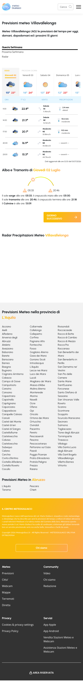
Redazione (50, 586)
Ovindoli (34, 425)
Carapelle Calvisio (12, 414)
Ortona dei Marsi (39, 418)
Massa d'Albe (37, 385)
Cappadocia (9, 410)
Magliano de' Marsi (40, 381)
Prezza (33, 465)
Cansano (7, 392)
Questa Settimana (12, 47)
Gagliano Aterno (39, 352)
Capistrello (8, 399)
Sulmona (63, 425)
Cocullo (6, 469)
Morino (34, 396)
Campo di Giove (11, 381)
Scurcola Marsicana (69, 418)
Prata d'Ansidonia (39, 458)
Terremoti (8, 599)
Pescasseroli (36, 436)
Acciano (6, 326)
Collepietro (36, 333)
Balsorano (7, 352)
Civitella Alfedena (12, 461)
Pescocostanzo (38, 443)
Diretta (6, 605)
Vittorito (62, 465)
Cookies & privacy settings (18, 624)
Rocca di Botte (66, 333)
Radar (5, 56)
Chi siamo (41, 547)
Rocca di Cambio (67, 337)
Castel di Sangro (11, 428)
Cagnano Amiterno (13, 374)
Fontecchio (36, 344)
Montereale (36, 392)
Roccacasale (65, 330)
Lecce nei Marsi (38, 370)
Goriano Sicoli (37, 359)
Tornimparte (65, 436)
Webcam (7, 586)
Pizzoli (33, 450)
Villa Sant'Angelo (67, 454)
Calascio (6, 377)
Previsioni (8, 573)
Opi (32, 410)
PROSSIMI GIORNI (29, 70)
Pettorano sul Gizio (40, 447)
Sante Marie (65, 381)
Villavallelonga (66, 458)
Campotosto (9, 385)
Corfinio (34, 337)
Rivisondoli (63, 326)
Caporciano (8, 406)
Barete (5, 355)
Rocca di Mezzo (67, 341)
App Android (51, 631)
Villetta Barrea (66, 461)
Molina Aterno (38, 388)
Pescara (34, 486)
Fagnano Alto (37, 341)
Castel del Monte (11, 421)
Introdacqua (37, 363)
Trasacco (63, 439)
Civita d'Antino (10, 458)
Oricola (34, 414)
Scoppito (63, 414)
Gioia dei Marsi (38, 355)
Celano (6, 450)
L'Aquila (34, 366)
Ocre (32, 403)
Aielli (4, 330)
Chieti (33, 489)
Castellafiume (10, 432)
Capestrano (8, 396)
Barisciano (7, 359)
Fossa (33, 348)
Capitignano (9, 403)
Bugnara (6, 370)
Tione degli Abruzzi (68, 432)
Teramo (6, 489)
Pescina (34, 439)
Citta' (5, 579)
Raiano (33, 469)
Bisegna (6, 366)
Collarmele (36, 326)
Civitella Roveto (10, 465)
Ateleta (6, 344)
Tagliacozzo (64, 428)
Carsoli (6, 418)
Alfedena (7, 333)
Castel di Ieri (9, 425)
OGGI (6, 70)
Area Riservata (43, 672)
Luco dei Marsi (38, 374)
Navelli (33, 399)
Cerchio (6, 454)
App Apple (50, 624)
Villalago (62, 443)
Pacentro (35, 428)
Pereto (33, 432)
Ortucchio (35, 421)
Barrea (5, 363)
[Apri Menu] (78, 7)
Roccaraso (64, 348)
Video (47, 573)
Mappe (6, 592)
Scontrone (63, 410)
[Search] (65, 7)
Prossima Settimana (12, 52)
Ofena (33, 406)
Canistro (6, 388)
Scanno (62, 406)
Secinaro (63, 421)
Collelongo (36, 330)
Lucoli (33, 377)
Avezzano (7, 348)
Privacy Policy (10, 631)
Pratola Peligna (38, 461)
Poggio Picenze (38, 454)
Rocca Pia (63, 344)
